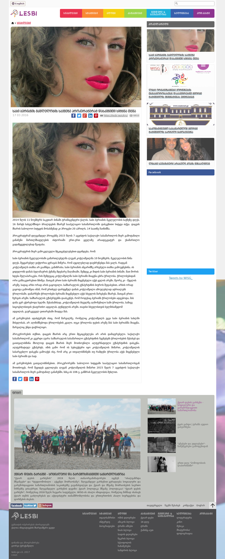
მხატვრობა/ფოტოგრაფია (184, 532)
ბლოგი (111, 13)
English (19, 3)
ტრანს (144, 526)
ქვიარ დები (147, 517)
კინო (179, 522)
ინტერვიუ (104, 522)
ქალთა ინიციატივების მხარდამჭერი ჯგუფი (33, 528)
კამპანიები (135, 13)
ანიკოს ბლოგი (126, 522)
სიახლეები (70, 13)
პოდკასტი (203, 13)
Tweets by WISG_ (180, 278)
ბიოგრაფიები (107, 526)
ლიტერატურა (184, 517)
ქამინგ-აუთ (147, 530)
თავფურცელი (154, 505)
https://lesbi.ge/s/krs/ (116, 115)
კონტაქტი (188, 505)
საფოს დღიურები (127, 534)
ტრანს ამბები (125, 526)
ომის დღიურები (127, 517)
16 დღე (145, 522)
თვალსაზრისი (107, 517)
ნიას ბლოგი (124, 530)
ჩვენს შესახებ (172, 505)
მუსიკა (180, 526)
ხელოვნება (181, 13)
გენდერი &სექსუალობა (158, 13)
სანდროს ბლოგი (127, 550)
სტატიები (92, 13)
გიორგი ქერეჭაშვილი (22, 546)
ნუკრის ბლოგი (126, 538)
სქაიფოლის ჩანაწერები (124, 544)
